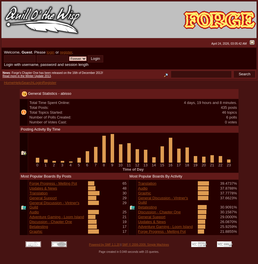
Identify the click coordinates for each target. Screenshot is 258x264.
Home (9, 82)
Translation (39, 193)
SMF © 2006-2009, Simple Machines (145, 244)
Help (18, 82)
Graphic (36, 231)
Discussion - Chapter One (51, 222)
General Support (43, 198)
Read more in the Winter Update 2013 (27, 76)
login (50, 52)
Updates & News (43, 188)
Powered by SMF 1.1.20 (104, 244)
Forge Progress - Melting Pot (53, 183)
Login (37, 82)
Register (49, 82)
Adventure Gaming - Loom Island (57, 217)
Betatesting (39, 226)
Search (27, 82)
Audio (34, 212)
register (66, 52)
